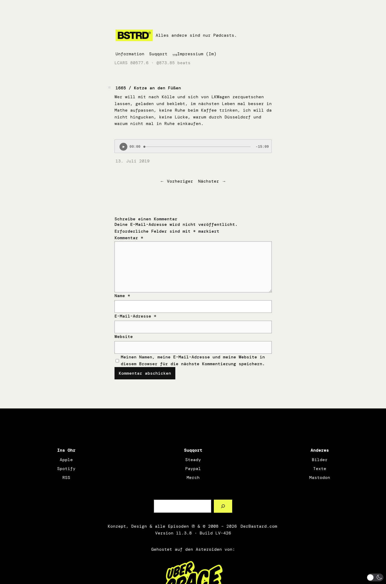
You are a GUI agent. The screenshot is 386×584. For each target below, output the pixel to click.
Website (124, 336)
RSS (66, 477)
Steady (193, 459)
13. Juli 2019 (133, 161)
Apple (66, 459)
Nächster (208, 181)
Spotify (66, 468)
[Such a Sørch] (223, 506)
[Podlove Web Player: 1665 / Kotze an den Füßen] (193, 146)
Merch (193, 477)
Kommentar (129, 238)
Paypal (193, 468)
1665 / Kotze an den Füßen (148, 88)
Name (122, 295)
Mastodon (319, 477)
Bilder (320, 459)
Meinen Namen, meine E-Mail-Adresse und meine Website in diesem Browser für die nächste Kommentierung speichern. (193, 360)
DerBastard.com (258, 526)
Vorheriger (180, 181)
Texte (319, 468)
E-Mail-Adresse (135, 316)
